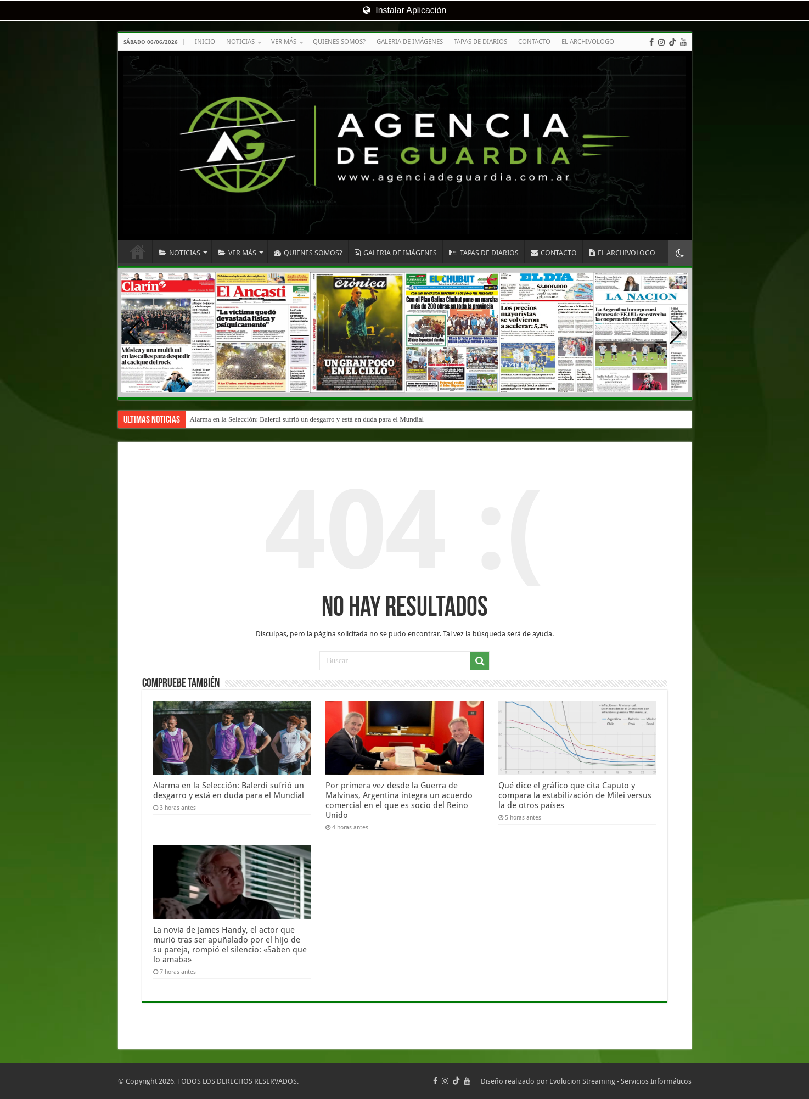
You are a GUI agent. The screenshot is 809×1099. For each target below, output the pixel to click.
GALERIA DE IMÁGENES (410, 42)
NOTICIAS (240, 42)
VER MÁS (283, 42)
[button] (675, 333)
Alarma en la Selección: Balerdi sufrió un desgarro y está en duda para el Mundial (307, 419)
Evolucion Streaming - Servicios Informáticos (620, 1081)
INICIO (205, 42)
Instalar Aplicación (404, 10)
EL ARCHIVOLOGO (587, 42)
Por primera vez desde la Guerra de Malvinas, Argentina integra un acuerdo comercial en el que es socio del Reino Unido (399, 800)
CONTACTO (534, 42)
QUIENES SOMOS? (339, 42)
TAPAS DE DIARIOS (480, 42)
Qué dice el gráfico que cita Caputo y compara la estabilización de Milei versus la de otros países (574, 795)
